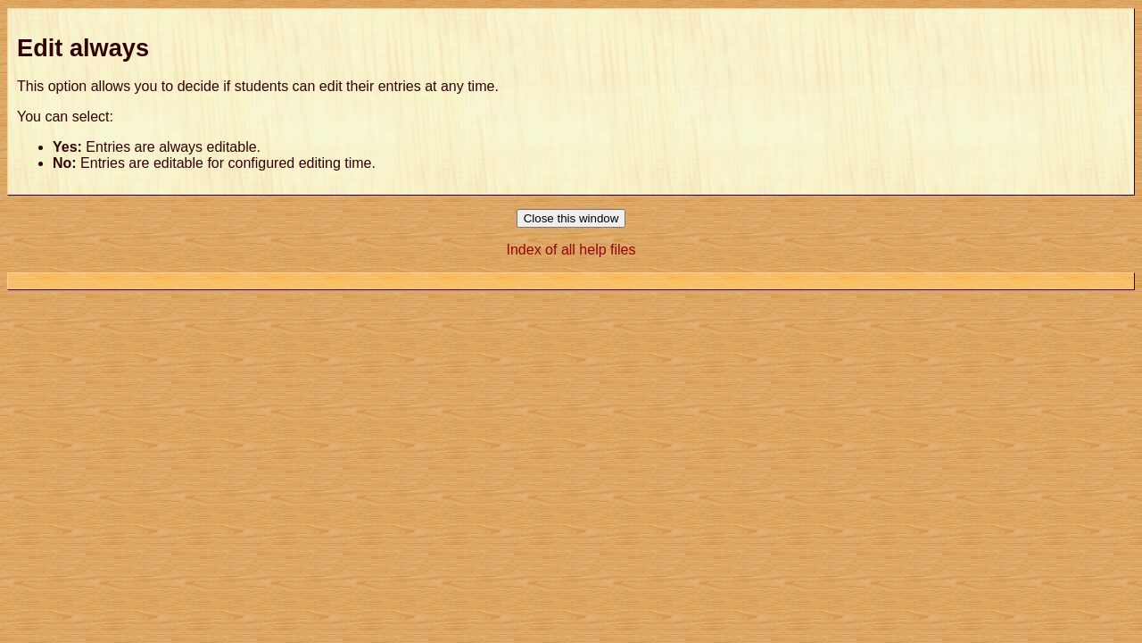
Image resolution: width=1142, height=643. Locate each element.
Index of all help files (571, 249)
